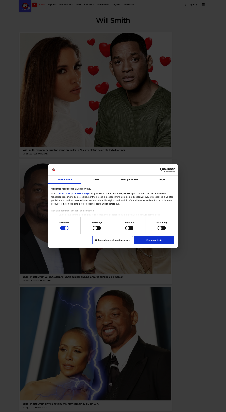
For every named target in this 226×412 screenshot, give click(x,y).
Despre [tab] (161, 179)
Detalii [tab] (97, 179)
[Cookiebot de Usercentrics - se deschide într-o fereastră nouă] (162, 170)
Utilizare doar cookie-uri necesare (112, 240)
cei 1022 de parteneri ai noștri (74, 193)
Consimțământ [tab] (64, 179)
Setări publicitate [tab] (129, 179)
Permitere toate (154, 240)
